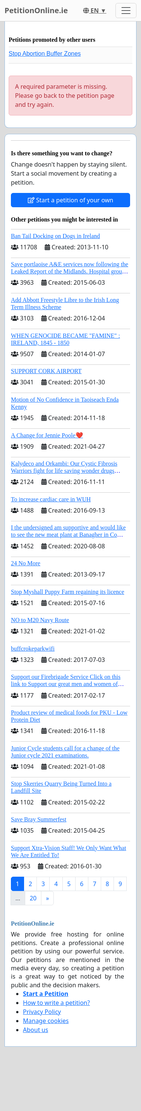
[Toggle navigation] (125, 10)
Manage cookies (46, 1021)
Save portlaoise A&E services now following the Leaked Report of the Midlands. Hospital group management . (69, 271)
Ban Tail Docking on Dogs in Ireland (55, 236)
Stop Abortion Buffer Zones (45, 53)
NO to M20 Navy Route (40, 620)
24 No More (25, 563)
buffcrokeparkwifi (33, 648)
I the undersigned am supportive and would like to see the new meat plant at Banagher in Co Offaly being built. (68, 534)
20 (33, 898)
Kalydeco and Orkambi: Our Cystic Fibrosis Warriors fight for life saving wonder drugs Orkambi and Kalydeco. (64, 470)
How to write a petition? (56, 1003)
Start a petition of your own (70, 200)
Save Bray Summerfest (39, 819)
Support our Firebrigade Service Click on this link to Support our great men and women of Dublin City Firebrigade (66, 684)
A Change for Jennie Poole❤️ (47, 435)
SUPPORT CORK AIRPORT (46, 371)
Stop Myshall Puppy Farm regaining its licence (67, 592)
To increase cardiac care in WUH (51, 499)
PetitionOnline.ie (36, 10)
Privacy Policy (42, 1012)
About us (35, 1030)
